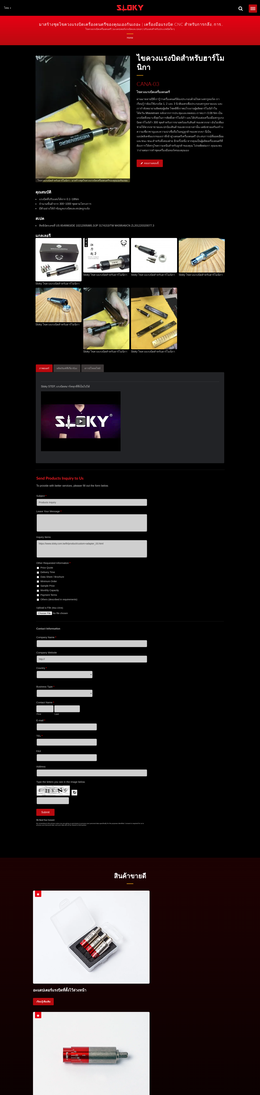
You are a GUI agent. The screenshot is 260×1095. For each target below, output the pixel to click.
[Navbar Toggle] (253, 8)
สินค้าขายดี (130, 875)
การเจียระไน (212, 1002)
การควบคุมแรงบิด (153, 1080)
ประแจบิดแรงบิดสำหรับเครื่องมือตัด (128, 1080)
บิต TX (195, 1080)
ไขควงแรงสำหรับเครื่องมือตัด (106, 1002)
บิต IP (214, 1080)
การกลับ (196, 1002)
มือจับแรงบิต (79, 1002)
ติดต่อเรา (57, 1084)
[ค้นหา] (240, 8)
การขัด (182, 1002)
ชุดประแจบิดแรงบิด (81, 1080)
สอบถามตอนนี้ (150, 164)
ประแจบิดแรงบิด (63, 1080)
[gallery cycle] (82, 180)
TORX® (187, 1080)
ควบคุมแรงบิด (134, 1002)
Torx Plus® (205, 1080)
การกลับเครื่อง (165, 1002)
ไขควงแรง (41, 1002)
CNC (149, 1002)
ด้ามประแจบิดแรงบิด (100, 1080)
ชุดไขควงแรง (60, 1002)
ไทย (7, 8)
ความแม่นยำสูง (44, 1010)
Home (130, 37)
